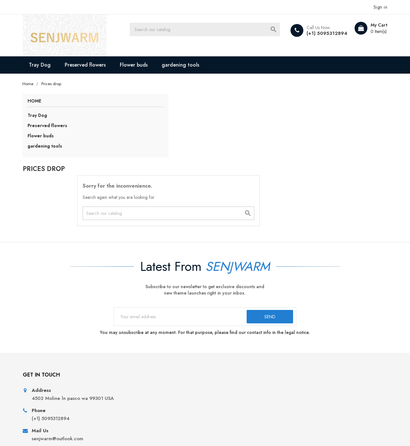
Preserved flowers (90, 64)
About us (219, 359)
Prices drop (131, 330)
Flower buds (138, 64)
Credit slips (313, 350)
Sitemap (218, 388)
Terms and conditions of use (241, 350)
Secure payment (227, 369)
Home (39, 100)
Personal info (315, 330)
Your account (321, 313)
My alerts (311, 369)
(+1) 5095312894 (320, 33)
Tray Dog (44, 64)
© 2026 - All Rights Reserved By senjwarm (70, 433)
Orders (309, 340)
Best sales (129, 350)
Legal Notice (224, 340)
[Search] (215, 30)
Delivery (219, 330)
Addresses (312, 359)
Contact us (221, 379)
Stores (216, 398)
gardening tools (185, 64)
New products (134, 340)
